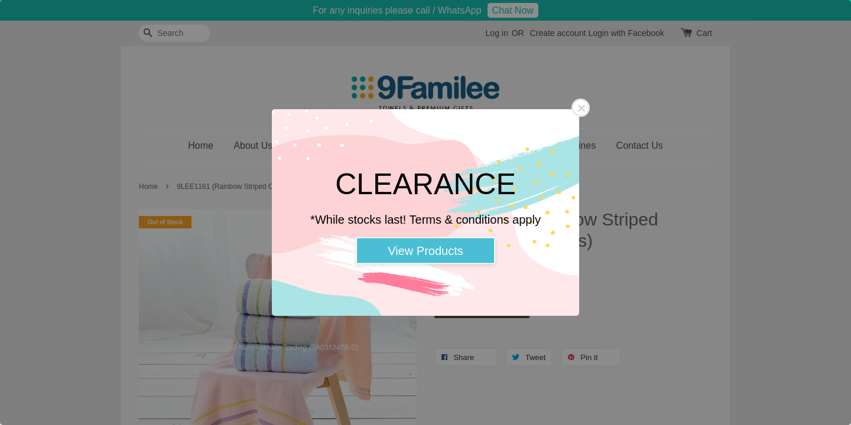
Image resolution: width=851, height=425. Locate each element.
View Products (425, 250)
